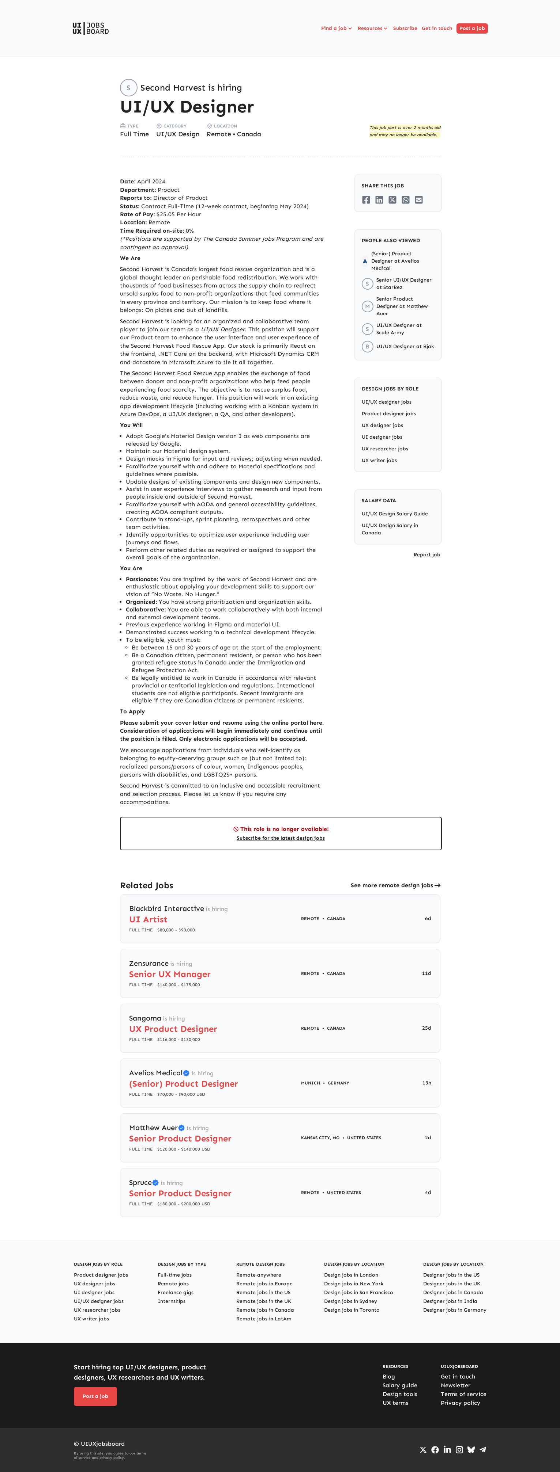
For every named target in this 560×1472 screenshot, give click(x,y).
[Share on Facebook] (366, 199)
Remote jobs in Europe (264, 1284)
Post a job (472, 28)
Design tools (400, 1394)
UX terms (395, 1402)
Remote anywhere (258, 1275)
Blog (389, 1376)
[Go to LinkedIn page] (447, 1450)
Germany (338, 1083)
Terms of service (463, 1394)
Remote (219, 134)
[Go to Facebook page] (435, 1450)
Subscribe (405, 28)
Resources (373, 28)
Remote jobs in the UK (263, 1301)
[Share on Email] (418, 199)
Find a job (337, 28)
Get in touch (437, 28)
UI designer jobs (382, 437)
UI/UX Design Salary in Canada (390, 529)
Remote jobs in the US (263, 1292)
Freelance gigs (175, 1292)
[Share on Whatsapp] (405, 199)
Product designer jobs (389, 414)
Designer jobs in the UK (451, 1284)
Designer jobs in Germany (454, 1310)
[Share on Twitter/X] (392, 199)
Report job (427, 555)
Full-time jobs (175, 1275)
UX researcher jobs (385, 449)
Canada (249, 134)
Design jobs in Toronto (352, 1310)
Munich (310, 1083)
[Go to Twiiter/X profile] (423, 1449)
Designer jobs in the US (451, 1275)
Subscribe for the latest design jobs (281, 838)
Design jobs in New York (354, 1284)
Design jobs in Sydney (350, 1301)
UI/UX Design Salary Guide (395, 514)
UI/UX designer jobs (386, 402)
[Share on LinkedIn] (379, 199)
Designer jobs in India (450, 1301)
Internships (171, 1301)
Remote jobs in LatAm (264, 1319)
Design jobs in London (351, 1275)
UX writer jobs (379, 460)
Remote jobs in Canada (265, 1310)
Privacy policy (460, 1402)
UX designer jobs (382, 425)
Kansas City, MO (320, 1137)
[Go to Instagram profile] (459, 1449)
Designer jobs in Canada (453, 1292)
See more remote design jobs (392, 885)
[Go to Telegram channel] (482, 1449)
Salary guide (400, 1385)
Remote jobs (173, 1284)
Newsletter (455, 1385)
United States (364, 1137)
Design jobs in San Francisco (358, 1292)
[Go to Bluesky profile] (471, 1449)
